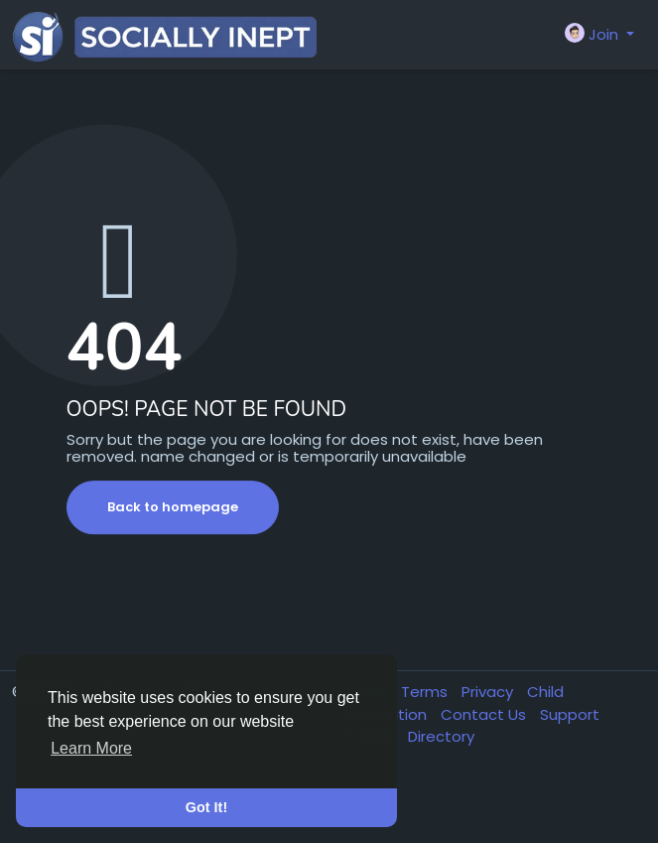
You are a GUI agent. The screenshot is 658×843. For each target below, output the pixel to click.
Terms (426, 691)
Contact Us (485, 714)
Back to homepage (172, 506)
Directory (441, 736)
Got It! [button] (206, 807)
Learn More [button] (91, 748)
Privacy (489, 691)
